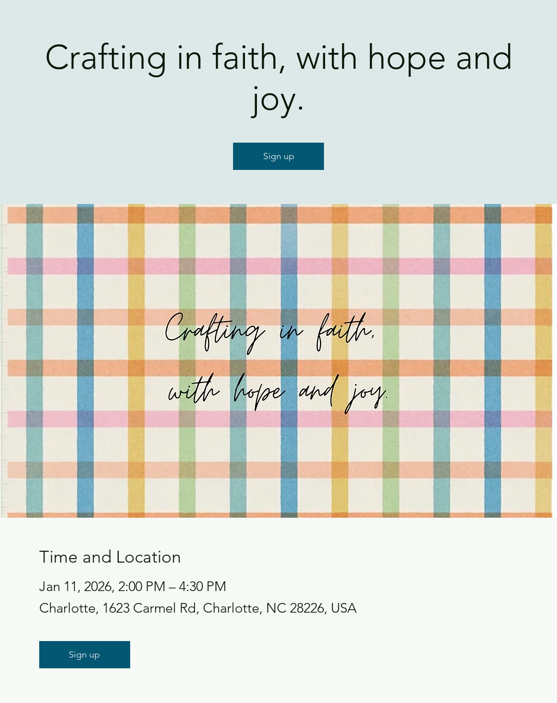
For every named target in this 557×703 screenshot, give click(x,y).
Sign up (278, 156)
